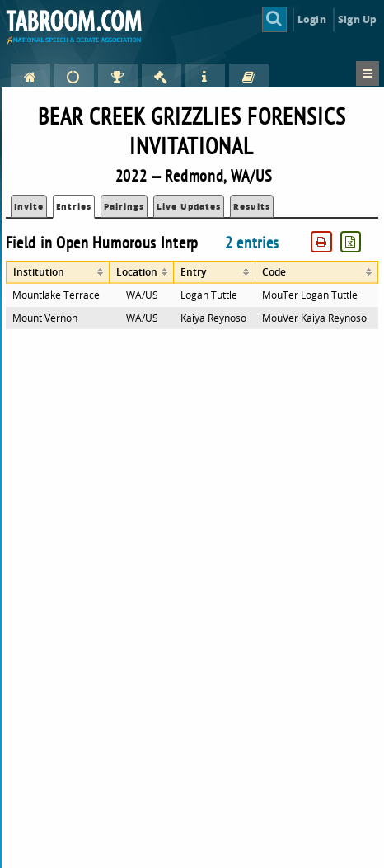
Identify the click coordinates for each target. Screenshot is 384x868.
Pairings (124, 206)
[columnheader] (58, 272)
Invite (29, 206)
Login (311, 19)
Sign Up (357, 19)
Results (251, 206)
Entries (73, 206)
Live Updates (189, 206)
